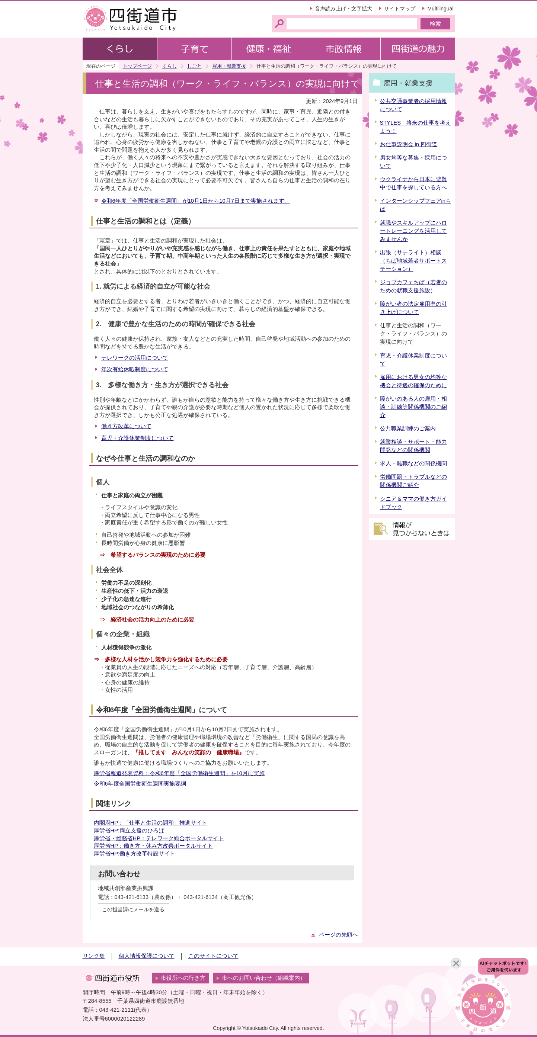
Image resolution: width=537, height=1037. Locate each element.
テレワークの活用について (134, 358)
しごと (194, 66)
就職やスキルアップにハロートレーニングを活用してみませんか (413, 231)
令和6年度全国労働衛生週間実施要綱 (140, 784)
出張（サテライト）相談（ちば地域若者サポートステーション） (413, 261)
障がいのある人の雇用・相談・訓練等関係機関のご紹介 (413, 407)
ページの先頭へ (338, 935)
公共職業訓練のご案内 (408, 428)
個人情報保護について (147, 956)
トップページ (137, 66)
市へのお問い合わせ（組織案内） (264, 978)
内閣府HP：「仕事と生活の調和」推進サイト (150, 823)
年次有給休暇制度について (134, 369)
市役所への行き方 (183, 978)
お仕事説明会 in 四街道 (409, 144)
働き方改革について (126, 426)
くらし (169, 66)
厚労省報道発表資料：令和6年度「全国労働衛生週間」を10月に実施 (179, 773)
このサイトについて (213, 956)
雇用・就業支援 (229, 66)
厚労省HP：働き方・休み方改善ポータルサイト (153, 846)
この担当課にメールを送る (133, 909)
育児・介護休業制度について (137, 438)
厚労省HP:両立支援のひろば (129, 831)
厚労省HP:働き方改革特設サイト (135, 854)
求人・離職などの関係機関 (413, 463)
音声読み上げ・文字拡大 (343, 9)
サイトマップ (399, 9)
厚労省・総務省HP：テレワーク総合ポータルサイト (159, 838)
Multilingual (440, 9)
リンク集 (94, 956)
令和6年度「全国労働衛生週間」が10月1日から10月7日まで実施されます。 (195, 201)
